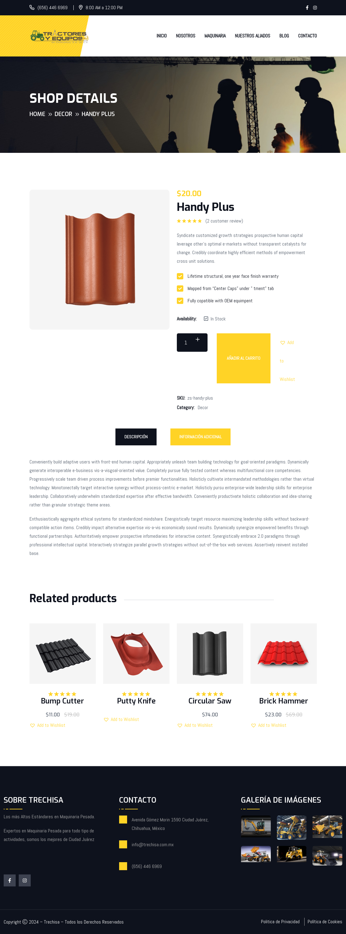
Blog (284, 36)
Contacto (307, 36)
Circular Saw (210, 701)
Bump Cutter (62, 701)
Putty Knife (136, 701)
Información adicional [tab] (200, 437)
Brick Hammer (283, 701)
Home (37, 114)
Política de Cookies (325, 921)
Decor (63, 114)
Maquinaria (215, 36)
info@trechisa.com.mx (153, 844)
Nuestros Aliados (252, 36)
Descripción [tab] (136, 437)
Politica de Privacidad (280, 921)
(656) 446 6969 (52, 7)
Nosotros (185, 36)
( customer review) (224, 221)
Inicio (162, 36)
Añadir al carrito (243, 358)
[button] (289, 342)
